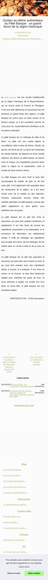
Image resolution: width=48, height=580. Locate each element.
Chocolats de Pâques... (12, 470)
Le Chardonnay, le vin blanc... (15, 552)
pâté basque (10, 97)
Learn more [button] (24, 566)
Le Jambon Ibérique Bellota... (15, 505)
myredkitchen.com (23, 32)
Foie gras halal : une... (12, 516)
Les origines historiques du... (15, 487)
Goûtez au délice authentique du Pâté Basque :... (23, 39)
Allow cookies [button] (34, 573)
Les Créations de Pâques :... (14, 481)
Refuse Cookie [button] (13, 573)
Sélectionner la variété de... (14, 540)
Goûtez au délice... (11, 522)
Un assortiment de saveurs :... (15, 528)
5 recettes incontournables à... (15, 493)
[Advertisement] (24, 65)
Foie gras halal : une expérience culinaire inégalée (36, 360)
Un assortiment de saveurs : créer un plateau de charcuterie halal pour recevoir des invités (9, 364)
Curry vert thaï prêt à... (12, 475)
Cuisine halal (23, 35)
